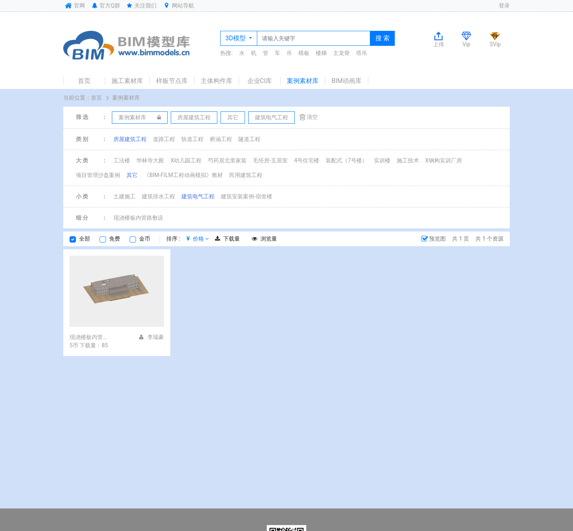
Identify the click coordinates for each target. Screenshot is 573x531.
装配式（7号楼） (347, 160)
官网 (74, 5)
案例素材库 (303, 81)
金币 (144, 238)
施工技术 (408, 160)
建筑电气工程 (198, 196)
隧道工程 (249, 139)
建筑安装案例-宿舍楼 (246, 196)
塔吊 (361, 53)
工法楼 (121, 160)
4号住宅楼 (306, 160)
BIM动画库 (347, 81)
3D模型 (236, 38)
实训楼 (382, 160)
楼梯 (321, 53)
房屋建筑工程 (130, 139)
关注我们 (141, 5)
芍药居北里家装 (227, 160)
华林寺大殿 (150, 160)
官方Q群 (105, 5)
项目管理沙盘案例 (98, 175)
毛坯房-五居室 (270, 160)
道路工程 (164, 139)
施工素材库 (127, 81)
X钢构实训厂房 (443, 160)
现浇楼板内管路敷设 (138, 218)
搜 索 (382, 38)
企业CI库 (259, 81)
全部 (84, 238)
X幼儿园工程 (186, 160)
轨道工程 (192, 139)
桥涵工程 (221, 139)
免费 (114, 238)
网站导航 (178, 5)
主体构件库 (216, 81)
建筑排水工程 (158, 196)
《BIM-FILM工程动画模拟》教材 (183, 175)
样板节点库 (172, 81)
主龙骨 (341, 53)
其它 (132, 175)
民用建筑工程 (245, 175)
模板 (303, 53)
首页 (84, 81)
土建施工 (124, 196)
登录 (504, 5)
